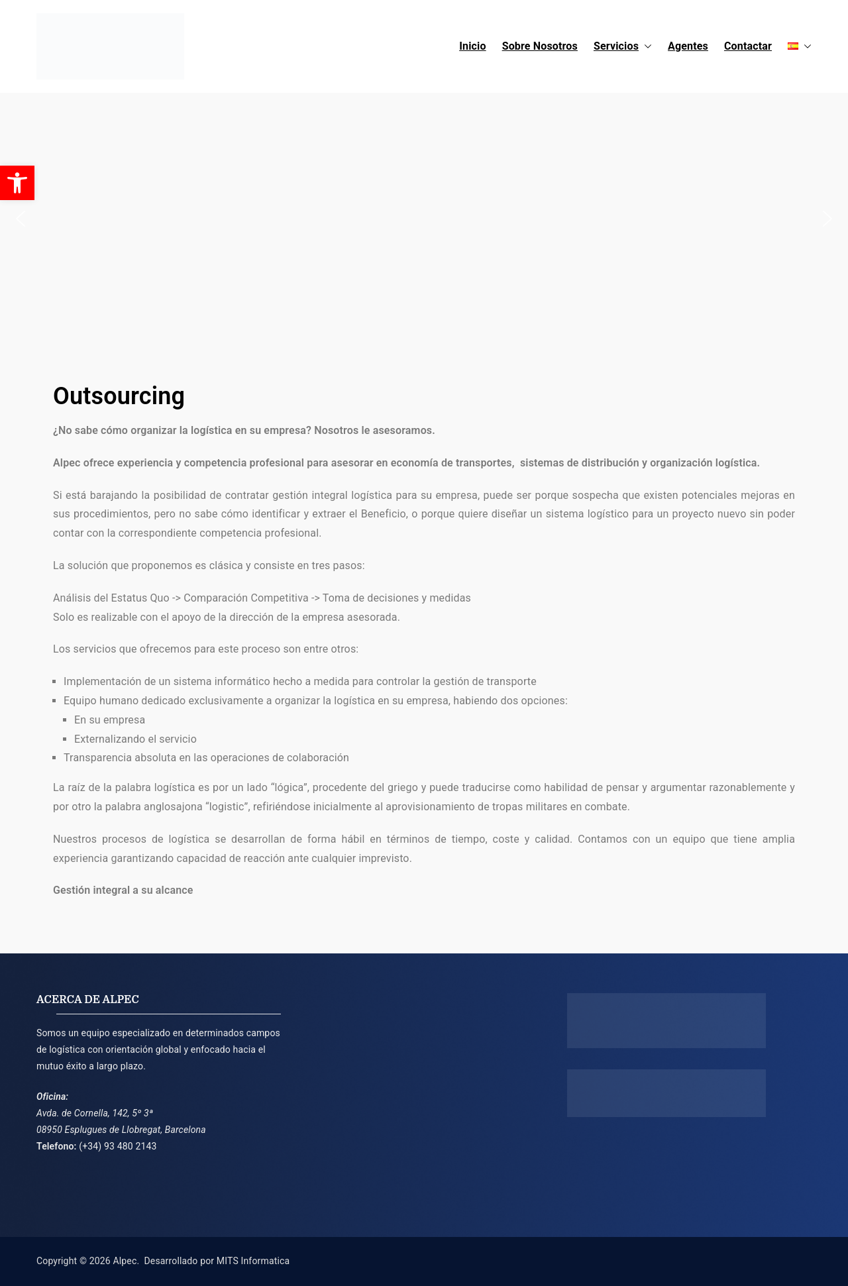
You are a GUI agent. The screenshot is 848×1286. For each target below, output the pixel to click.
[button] (645, 46)
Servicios (623, 46)
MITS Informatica (253, 1261)
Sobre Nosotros (540, 46)
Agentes (688, 46)
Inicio (472, 46)
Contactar (748, 46)
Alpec (124, 1261)
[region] (424, 218)
